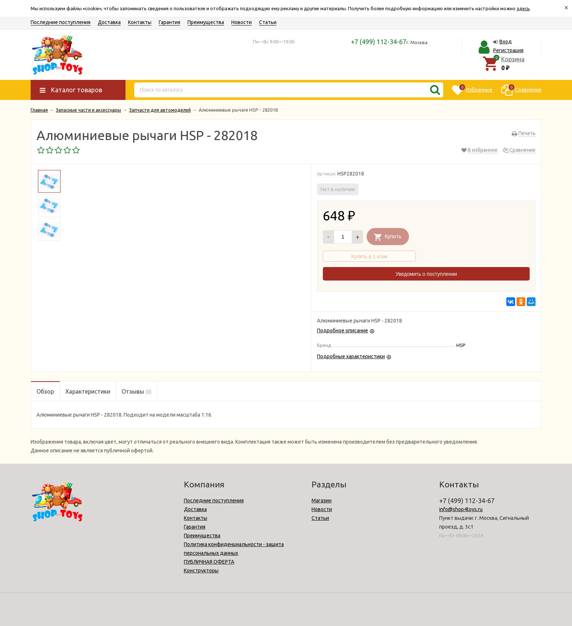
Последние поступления (60, 22)
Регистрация (508, 50)
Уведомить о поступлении (426, 274)
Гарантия (169, 22)
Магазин (322, 500)
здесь (523, 8)
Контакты (139, 22)
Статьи (268, 22)
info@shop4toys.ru (461, 509)
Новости (241, 22)
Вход (505, 42)
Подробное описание (342, 330)
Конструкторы (201, 570)
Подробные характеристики (351, 356)
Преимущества (206, 22)
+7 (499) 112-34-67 (378, 41)
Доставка (109, 22)
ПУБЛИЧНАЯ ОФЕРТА (209, 562)
